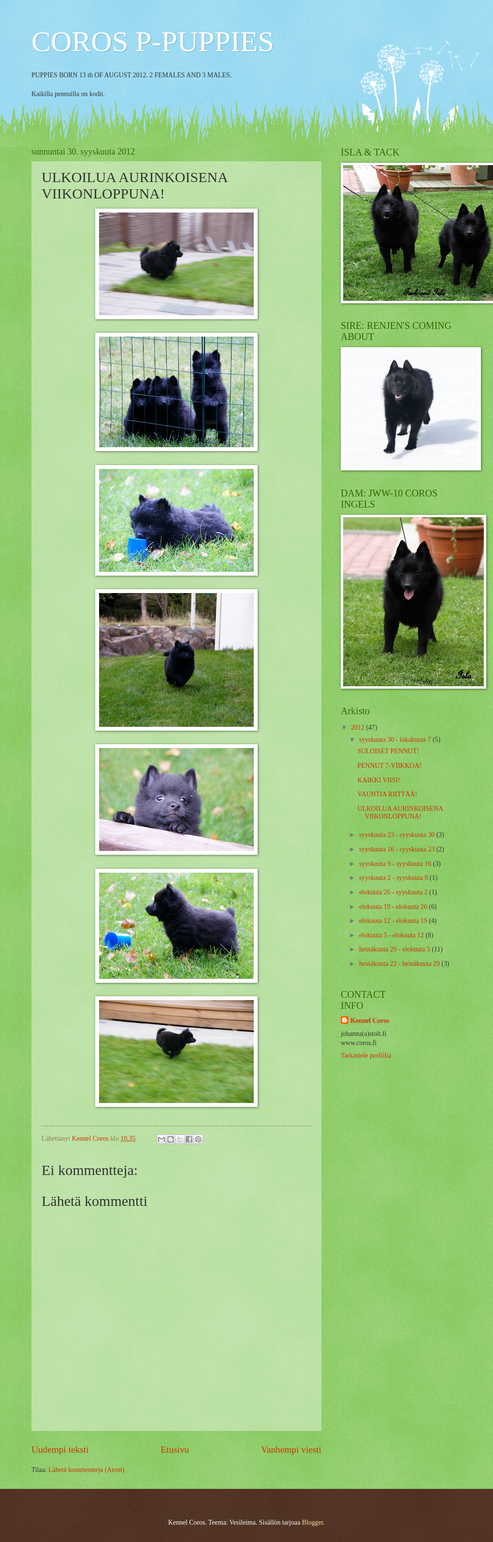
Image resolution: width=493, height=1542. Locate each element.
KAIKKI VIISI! (378, 780)
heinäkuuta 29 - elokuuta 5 (395, 949)
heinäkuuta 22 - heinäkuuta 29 (400, 963)
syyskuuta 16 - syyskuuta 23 (397, 849)
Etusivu (174, 1449)
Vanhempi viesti (291, 1449)
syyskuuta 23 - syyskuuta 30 (397, 834)
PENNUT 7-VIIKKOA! (389, 765)
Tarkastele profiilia (366, 1055)
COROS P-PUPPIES (152, 41)
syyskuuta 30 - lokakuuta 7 (396, 739)
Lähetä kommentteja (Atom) (86, 1469)
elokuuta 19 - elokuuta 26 (394, 906)
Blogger (312, 1522)
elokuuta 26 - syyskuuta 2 (394, 892)
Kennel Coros (370, 1020)
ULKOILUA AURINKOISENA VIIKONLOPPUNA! (400, 813)
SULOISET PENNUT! (388, 751)
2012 (358, 727)
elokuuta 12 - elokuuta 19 (394, 920)
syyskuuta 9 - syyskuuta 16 (396, 863)
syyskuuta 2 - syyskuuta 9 (394, 877)
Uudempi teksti (60, 1449)
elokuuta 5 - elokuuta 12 (392, 935)
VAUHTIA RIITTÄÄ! (387, 794)
